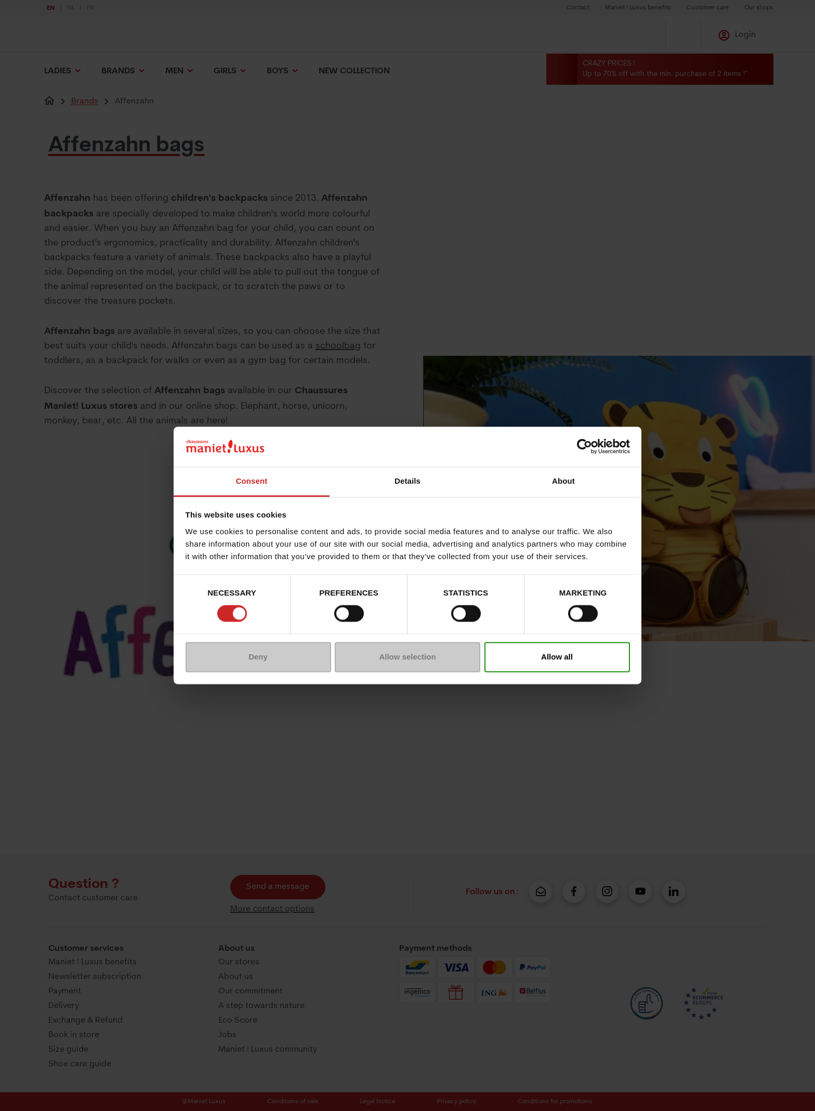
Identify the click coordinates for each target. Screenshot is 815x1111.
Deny (258, 656)
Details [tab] (407, 480)
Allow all (557, 656)
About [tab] (563, 480)
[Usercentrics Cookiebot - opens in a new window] (584, 447)
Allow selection (407, 656)
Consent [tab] (252, 480)
